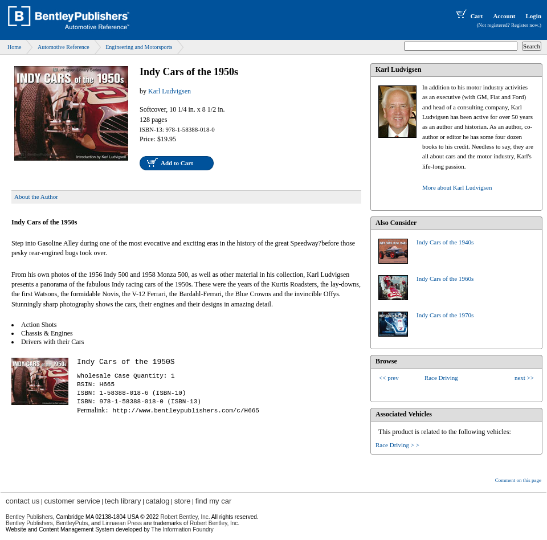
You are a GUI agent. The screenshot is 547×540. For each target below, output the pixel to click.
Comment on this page (518, 480)
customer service (72, 501)
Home (14, 47)
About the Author (36, 196)
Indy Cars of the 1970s (445, 315)
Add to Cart (177, 162)
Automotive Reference (63, 47)
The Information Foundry (182, 529)
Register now (524, 25)
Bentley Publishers (29, 517)
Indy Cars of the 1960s (445, 278)
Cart (468, 16)
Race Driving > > (397, 444)
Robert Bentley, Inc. (214, 523)
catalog (158, 501)
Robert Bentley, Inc (184, 517)
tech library (123, 501)
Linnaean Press (122, 523)
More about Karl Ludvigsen (457, 187)
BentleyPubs (72, 523)
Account (504, 16)
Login (533, 16)
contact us (22, 501)
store (182, 501)
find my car (213, 501)
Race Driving (441, 377)
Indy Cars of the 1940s (445, 242)
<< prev (389, 377)
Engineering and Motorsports (138, 47)
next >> (524, 377)
